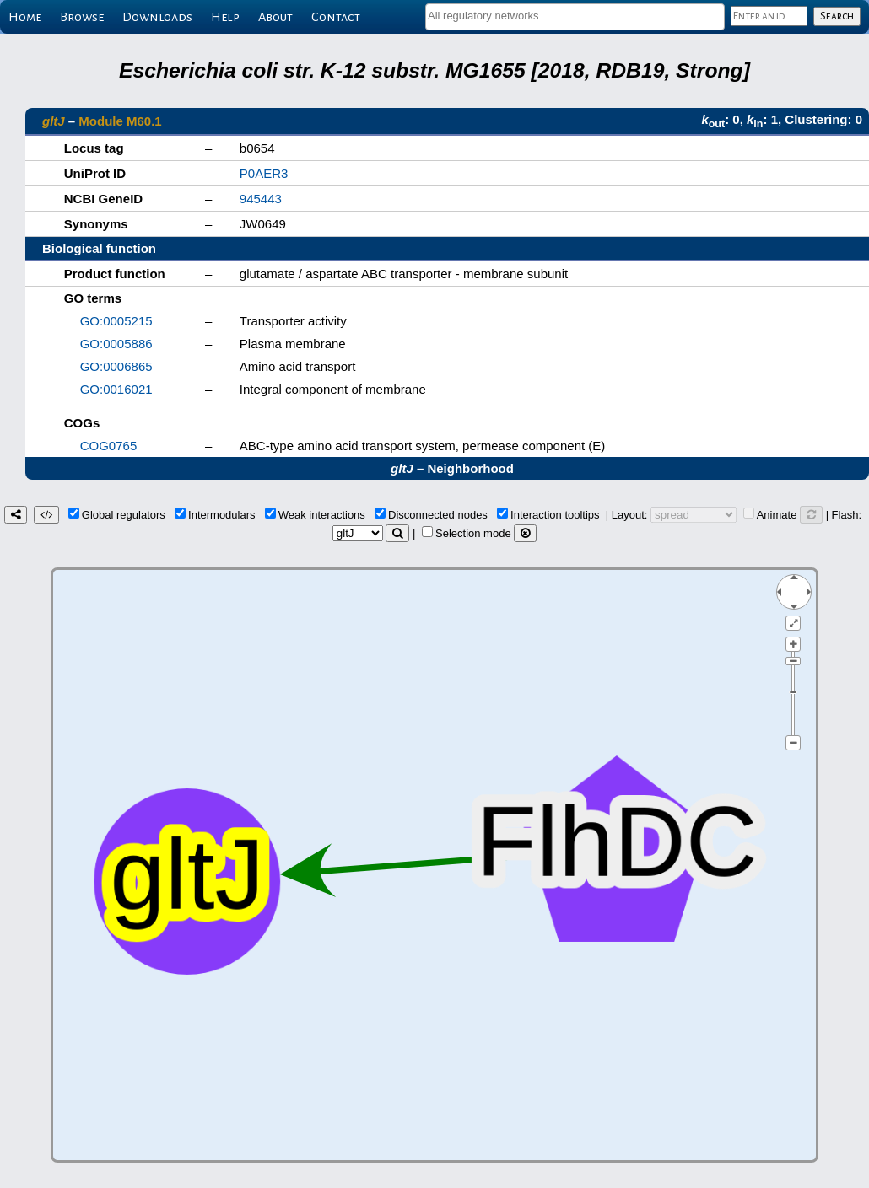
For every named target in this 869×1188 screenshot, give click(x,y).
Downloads (157, 17)
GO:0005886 (116, 343)
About (275, 17)
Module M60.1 (119, 121)
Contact (335, 17)
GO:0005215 (116, 321)
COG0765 (109, 445)
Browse (82, 17)
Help (225, 17)
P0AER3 (264, 173)
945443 (261, 198)
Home (24, 17)
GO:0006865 (116, 366)
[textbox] (575, 15)
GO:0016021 (116, 389)
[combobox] (575, 16)
